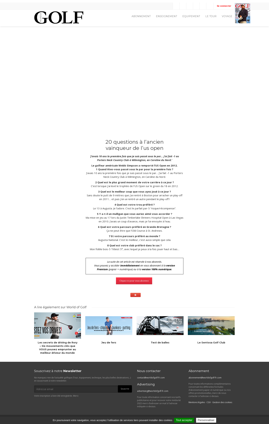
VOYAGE (227, 16)
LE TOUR (211, 16)
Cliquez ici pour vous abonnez (134, 280)
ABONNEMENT (141, 16)
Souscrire (125, 388)
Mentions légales (197, 402)
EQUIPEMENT (191, 16)
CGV (209, 402)
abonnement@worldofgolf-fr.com (205, 377)
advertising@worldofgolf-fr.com (152, 391)
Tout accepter (184, 420)
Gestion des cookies (222, 402)
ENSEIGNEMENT (166, 16)
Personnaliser (206, 420)
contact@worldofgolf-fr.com (151, 377)
